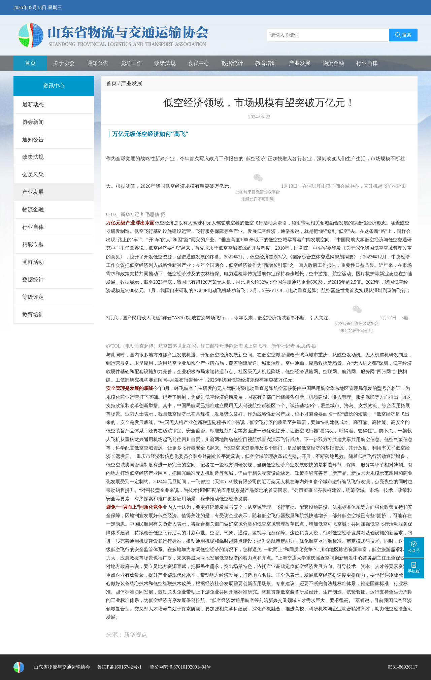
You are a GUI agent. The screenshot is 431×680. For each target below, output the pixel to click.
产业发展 (299, 63)
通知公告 (97, 63)
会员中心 (198, 63)
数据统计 (232, 63)
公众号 (414, 546)
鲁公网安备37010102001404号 (179, 667)
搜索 (403, 35)
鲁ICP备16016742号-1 (119, 667)
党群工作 (131, 63)
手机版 (414, 567)
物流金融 (333, 63)
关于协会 (64, 63)
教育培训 (266, 63)
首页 (30, 63)
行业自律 (367, 63)
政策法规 (165, 63)
